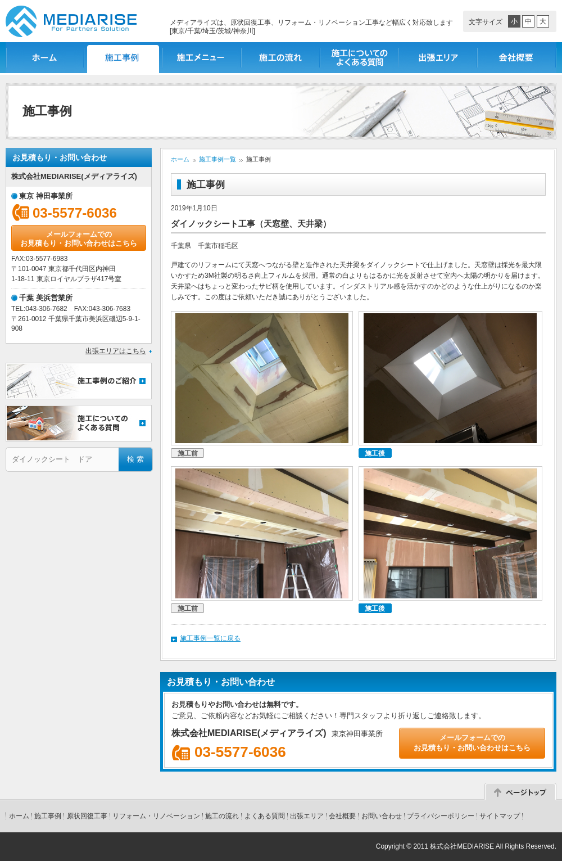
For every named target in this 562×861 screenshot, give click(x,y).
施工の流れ (281, 57)
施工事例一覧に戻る (210, 638)
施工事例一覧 (123, 57)
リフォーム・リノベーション (156, 816)
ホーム (45, 57)
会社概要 (517, 57)
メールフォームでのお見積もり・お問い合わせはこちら (78, 238)
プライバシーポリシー (440, 816)
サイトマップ (499, 816)
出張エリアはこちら (115, 351)
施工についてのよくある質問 (359, 57)
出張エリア (438, 57)
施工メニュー (202, 57)
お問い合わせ (381, 816)
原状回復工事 (87, 816)
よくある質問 (264, 816)
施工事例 (47, 816)
